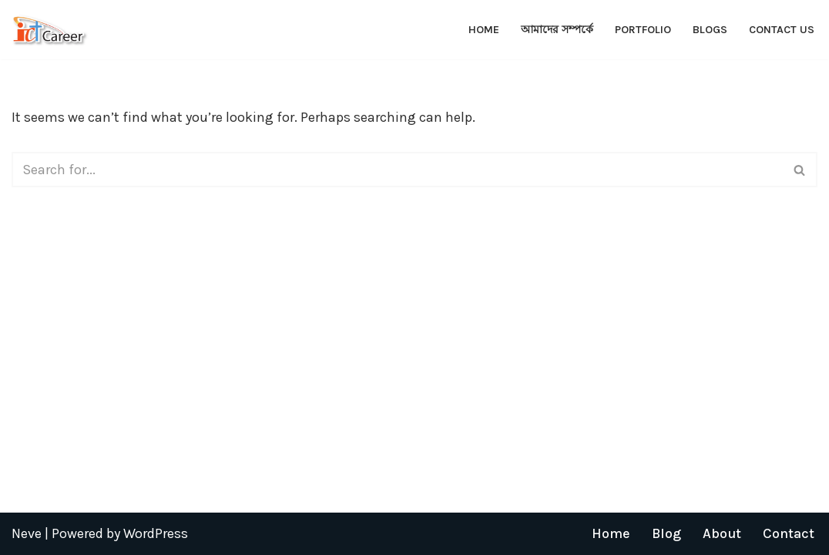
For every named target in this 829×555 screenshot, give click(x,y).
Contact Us (781, 29)
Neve (27, 533)
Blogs (710, 29)
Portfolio (643, 29)
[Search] (397, 169)
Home (483, 29)
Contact (788, 533)
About (722, 533)
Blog (666, 533)
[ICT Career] (50, 29)
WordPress (155, 533)
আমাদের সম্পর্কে (557, 29)
